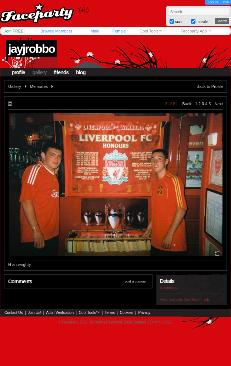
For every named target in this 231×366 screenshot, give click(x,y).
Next (218, 104)
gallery (39, 72)
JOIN (225, 2)
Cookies (126, 313)
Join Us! (34, 313)
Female (119, 31)
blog (81, 72)
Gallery (14, 86)
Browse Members (56, 31)
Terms (110, 313)
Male (94, 31)
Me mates (39, 86)
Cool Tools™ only (197, 299)
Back (186, 104)
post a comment (136, 281)
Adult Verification (60, 313)
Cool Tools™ (151, 31)
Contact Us (13, 313)
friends (61, 72)
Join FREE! (14, 31)
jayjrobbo (31, 48)
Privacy (144, 313)
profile (18, 72)
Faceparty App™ (196, 31)
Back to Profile (210, 86)
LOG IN (213, 2)
